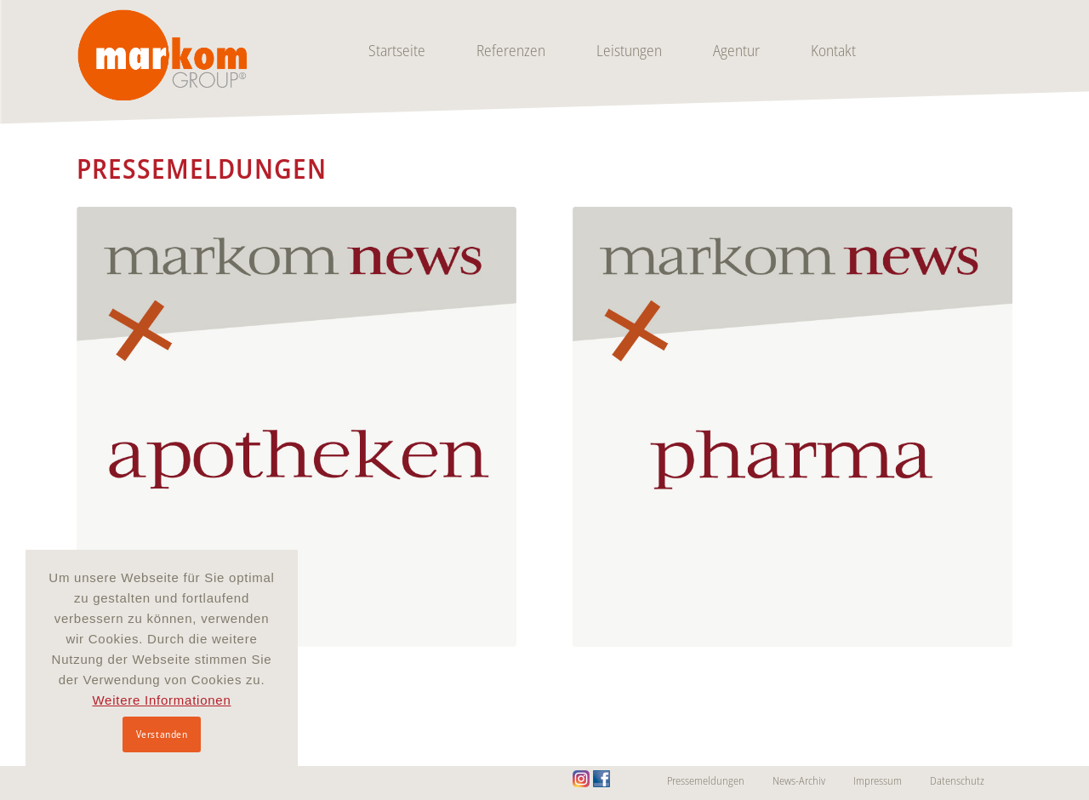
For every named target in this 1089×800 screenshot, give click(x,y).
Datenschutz (957, 780)
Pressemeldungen (705, 780)
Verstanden (162, 734)
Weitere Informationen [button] (161, 700)
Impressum (877, 780)
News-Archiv (799, 780)
